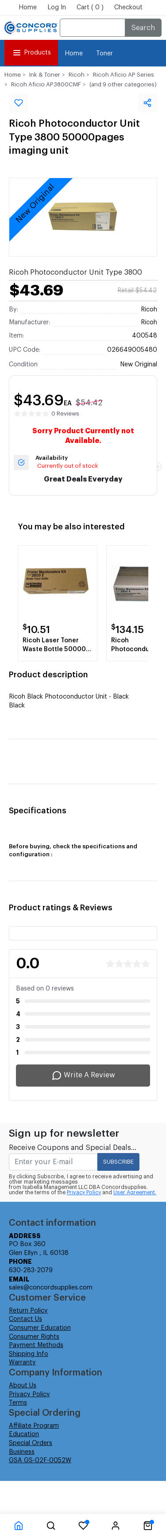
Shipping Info (28, 1354)
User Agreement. (134, 1192)
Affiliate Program (34, 1426)
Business (22, 1452)
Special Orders (30, 1443)
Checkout (128, 7)
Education (24, 1434)
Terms (18, 1403)
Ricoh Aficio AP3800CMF (46, 84)
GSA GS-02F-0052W (40, 1460)
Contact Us (25, 1319)
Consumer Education (40, 1328)
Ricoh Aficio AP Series (123, 75)
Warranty (22, 1362)
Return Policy (28, 1311)
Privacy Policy (84, 1192)
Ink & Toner (44, 75)
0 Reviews (65, 413)
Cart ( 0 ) (90, 7)
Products (31, 53)
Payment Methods (36, 1345)
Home (28, 7)
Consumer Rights (34, 1337)
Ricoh (77, 75)
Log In (56, 7)
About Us (22, 1386)
